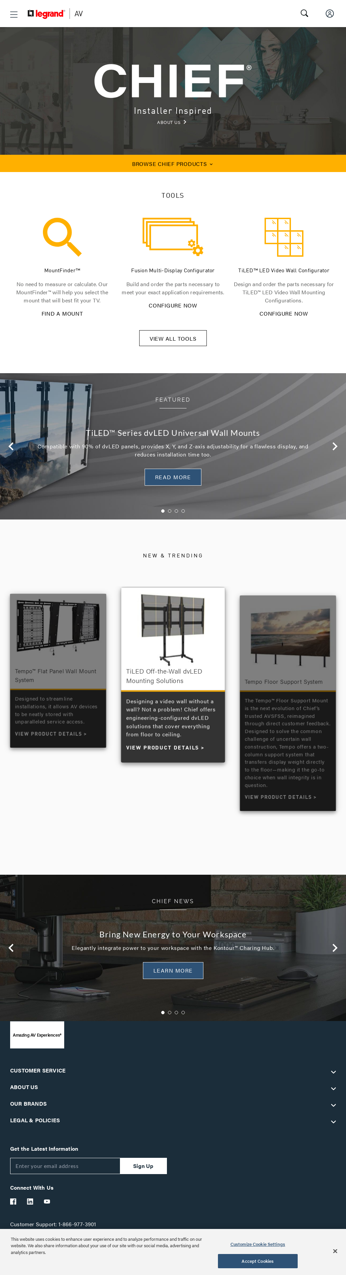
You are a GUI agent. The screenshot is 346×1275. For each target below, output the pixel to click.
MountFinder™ (62, 271)
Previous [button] (11, 451)
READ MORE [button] (173, 481)
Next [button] (334, 451)
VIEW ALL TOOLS (173, 343)
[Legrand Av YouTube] (47, 1206)
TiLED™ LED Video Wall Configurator (283, 271)
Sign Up (143, 1170)
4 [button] (183, 515)
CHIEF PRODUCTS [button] (173, 164)
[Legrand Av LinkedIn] (30, 1206)
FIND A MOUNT (62, 313)
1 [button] (163, 515)
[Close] (335, 1251)
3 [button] (176, 515)
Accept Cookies (258, 1261)
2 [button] (169, 515)
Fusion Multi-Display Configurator (173, 271)
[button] (14, 15)
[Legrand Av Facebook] (13, 1206)
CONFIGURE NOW (173, 305)
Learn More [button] (173, 975)
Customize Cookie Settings (257, 1244)
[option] (173, 451)
